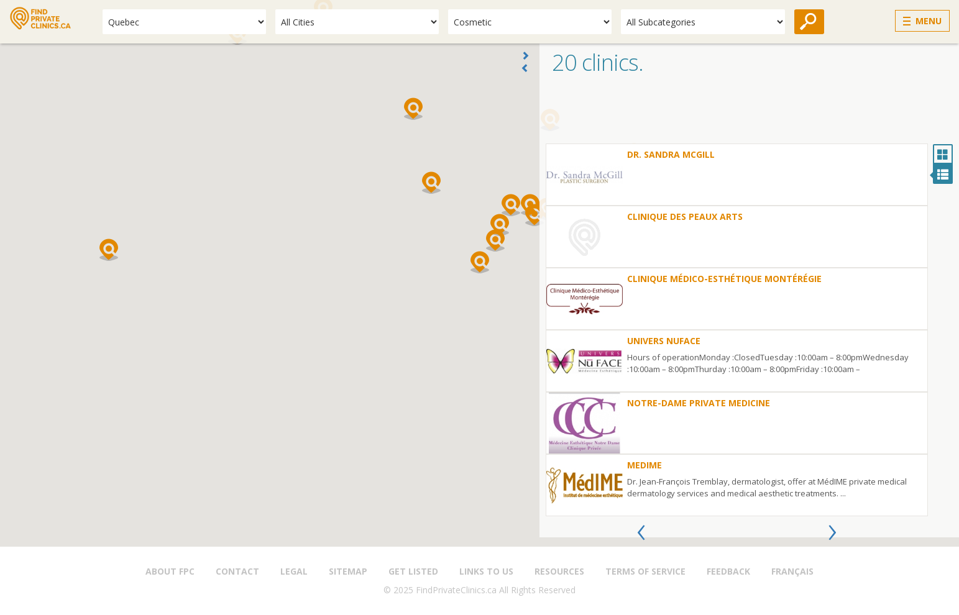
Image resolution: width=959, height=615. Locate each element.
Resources (559, 571)
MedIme (644, 465)
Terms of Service (645, 571)
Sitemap (348, 571)
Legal (294, 571)
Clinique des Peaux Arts (685, 216)
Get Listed (413, 571)
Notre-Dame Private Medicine (698, 403)
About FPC (170, 571)
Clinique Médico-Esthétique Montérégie (724, 279)
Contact (237, 571)
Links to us (486, 571)
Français (792, 571)
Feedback (728, 571)
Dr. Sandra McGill (671, 154)
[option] (737, 330)
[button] (480, 262)
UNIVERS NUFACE (663, 341)
